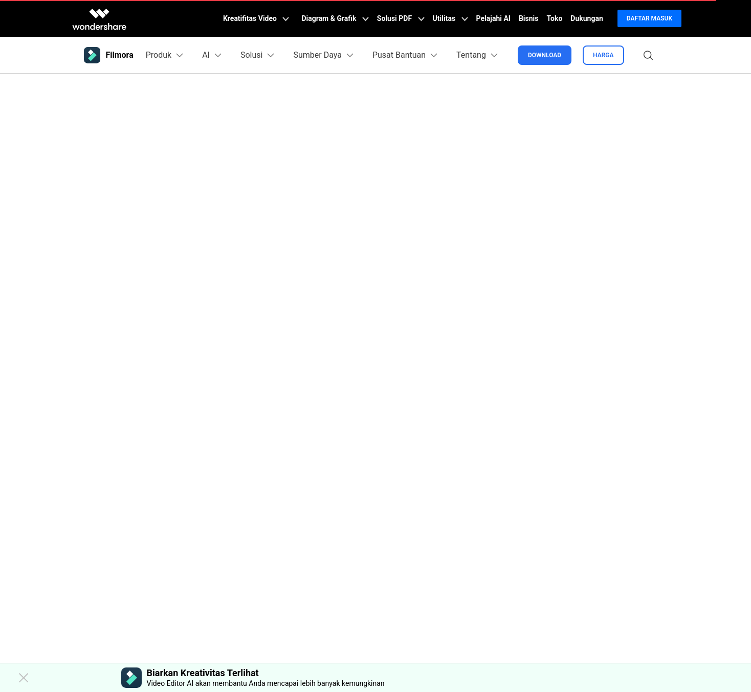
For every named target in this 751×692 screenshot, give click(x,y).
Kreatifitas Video (256, 18)
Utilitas (450, 18)
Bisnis (529, 18)
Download (544, 55)
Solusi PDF (401, 18)
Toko (555, 18)
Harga (603, 55)
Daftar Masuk (649, 18)
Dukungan (586, 18)
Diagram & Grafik (334, 18)
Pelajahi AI (493, 18)
